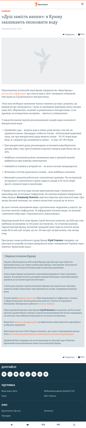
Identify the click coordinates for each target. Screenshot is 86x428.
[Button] (68, 34)
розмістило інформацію (14, 93)
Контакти (48, 411)
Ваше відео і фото (9, 391)
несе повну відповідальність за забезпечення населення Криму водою (41, 334)
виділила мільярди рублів (26, 322)
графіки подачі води (27, 298)
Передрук (6, 416)
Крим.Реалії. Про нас (11, 411)
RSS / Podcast (50, 396)
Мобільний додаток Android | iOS (59, 391)
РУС (58, 425)
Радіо (4, 396)
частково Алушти (46, 304)
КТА (43, 425)
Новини (6, 11)
